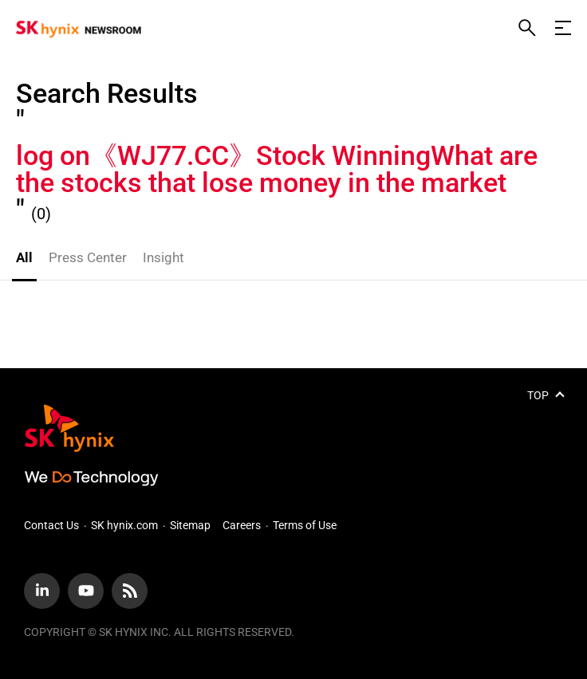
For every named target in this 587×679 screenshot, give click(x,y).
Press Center (88, 257)
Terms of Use (305, 525)
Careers (242, 525)
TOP (538, 395)
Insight (163, 257)
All (24, 257)
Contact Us (51, 525)
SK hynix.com (124, 525)
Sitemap (190, 525)
